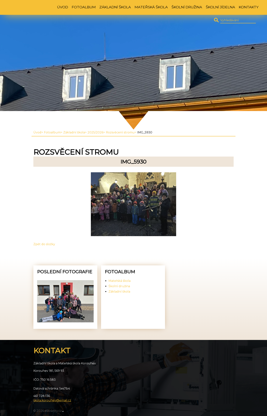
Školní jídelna (220, 7)
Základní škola (115, 7)
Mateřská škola (151, 7)
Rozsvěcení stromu (120, 132)
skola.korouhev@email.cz (52, 400)
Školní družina (187, 7)
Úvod (62, 7)
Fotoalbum (84, 7)
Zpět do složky (44, 244)
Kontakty (248, 7)
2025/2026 (95, 132)
